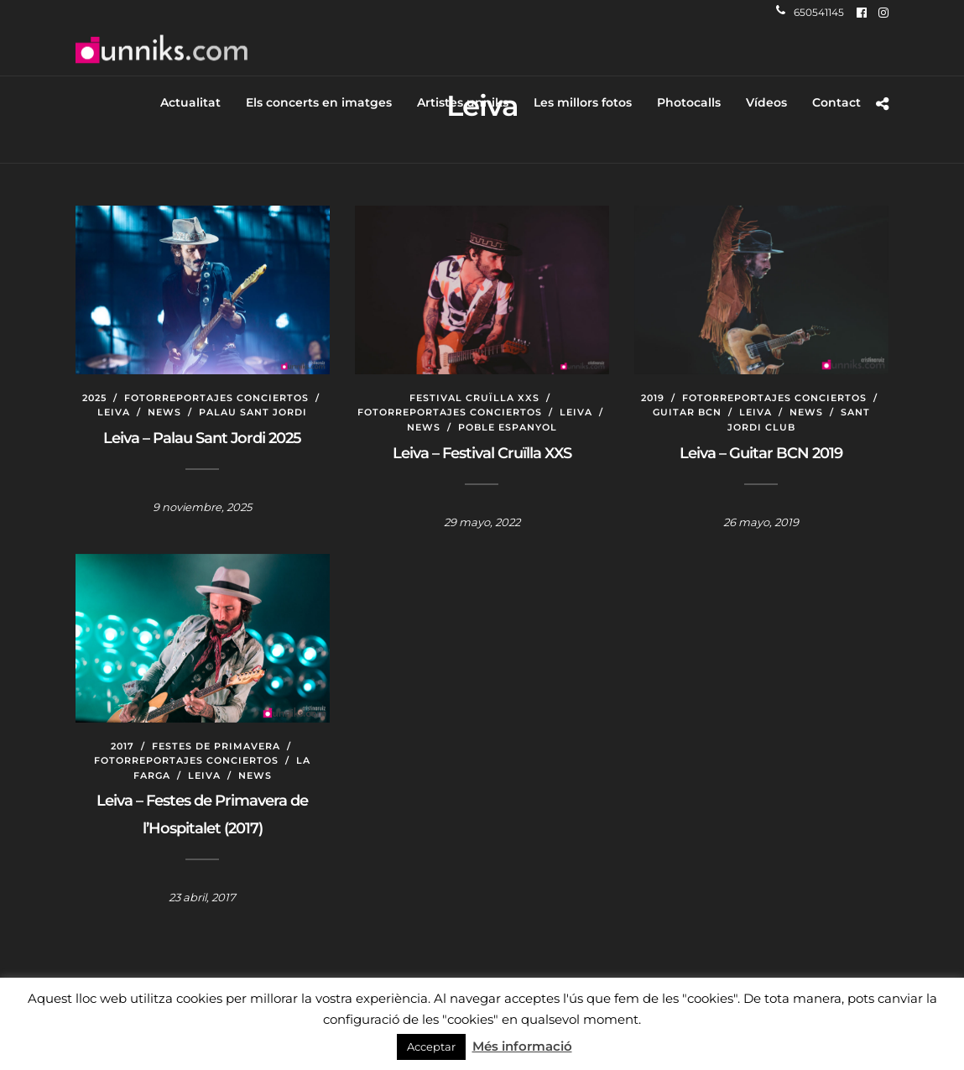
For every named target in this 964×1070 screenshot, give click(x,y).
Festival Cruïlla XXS (474, 398)
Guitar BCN (687, 412)
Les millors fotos (583, 102)
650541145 (810, 12)
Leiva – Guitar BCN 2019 (761, 453)
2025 (94, 398)
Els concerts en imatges (319, 102)
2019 (652, 398)
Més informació (522, 1046)
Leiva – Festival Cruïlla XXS (482, 453)
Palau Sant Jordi (253, 412)
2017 (122, 746)
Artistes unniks (462, 102)
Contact (836, 102)
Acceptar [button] (431, 1046)
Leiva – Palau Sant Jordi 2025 (202, 438)
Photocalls (689, 102)
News (164, 412)
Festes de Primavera (216, 746)
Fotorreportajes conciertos (216, 398)
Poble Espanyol (507, 427)
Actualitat (190, 102)
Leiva (113, 412)
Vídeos (766, 102)
